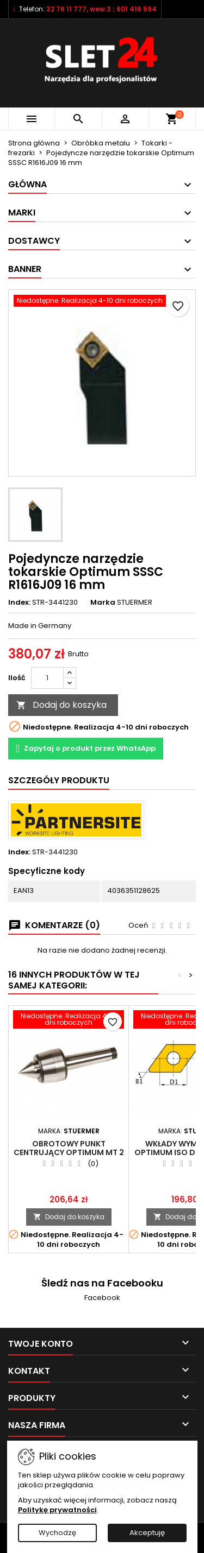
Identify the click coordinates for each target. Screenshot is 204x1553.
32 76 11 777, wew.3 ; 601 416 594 (101, 9)
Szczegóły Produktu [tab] (58, 780)
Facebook (102, 1297)
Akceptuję (147, 1532)
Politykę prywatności (57, 1510)
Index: (19, 602)
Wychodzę (57, 1532)
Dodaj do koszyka (61, 705)
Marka (102, 602)
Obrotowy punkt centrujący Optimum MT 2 (69, 1148)
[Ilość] (47, 678)
